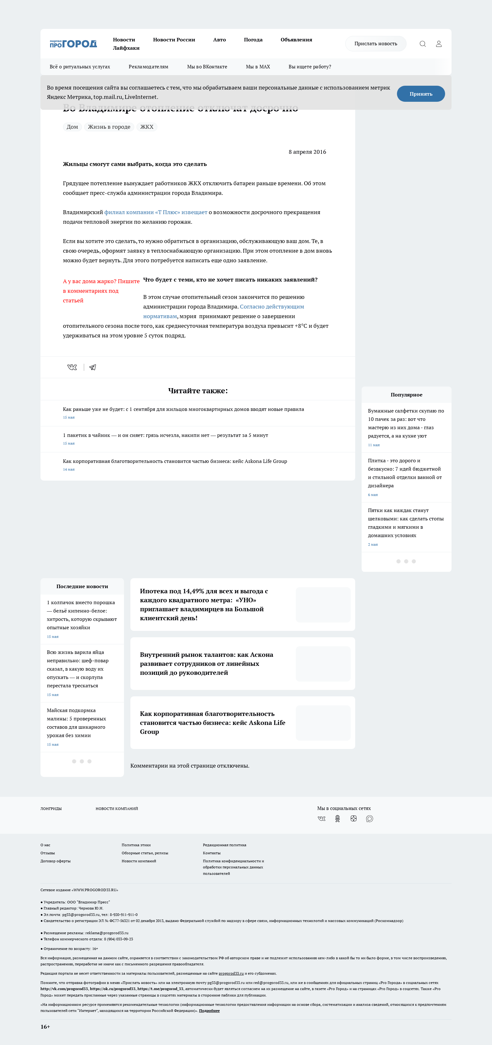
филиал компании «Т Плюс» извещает (155, 212)
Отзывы (47, 852)
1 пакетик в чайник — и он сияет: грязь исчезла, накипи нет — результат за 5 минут (198, 440)
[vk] (72, 367)
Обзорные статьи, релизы (145, 852)
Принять (421, 94)
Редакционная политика (224, 844)
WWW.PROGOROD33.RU (95, 889)
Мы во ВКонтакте (207, 67)
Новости (124, 39)
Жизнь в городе (109, 126)
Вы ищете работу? (310, 67)
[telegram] (94, 367)
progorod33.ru (231, 973)
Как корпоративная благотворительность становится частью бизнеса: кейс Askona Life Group (198, 466)
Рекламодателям (148, 67)
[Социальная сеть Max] (370, 818)
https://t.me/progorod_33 (160, 988)
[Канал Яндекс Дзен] (354, 818)
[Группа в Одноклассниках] (337, 818)
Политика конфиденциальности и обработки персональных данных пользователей (233, 866)
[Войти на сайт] (438, 43)
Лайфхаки (126, 48)
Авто (219, 39)
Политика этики (136, 844)
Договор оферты (55, 860)
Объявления (296, 39)
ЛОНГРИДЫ (51, 808)
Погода (253, 39)
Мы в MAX (258, 67)
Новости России (174, 39)
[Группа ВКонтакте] (321, 818)
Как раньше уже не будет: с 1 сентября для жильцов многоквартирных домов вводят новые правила (198, 414)
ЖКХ (147, 126)
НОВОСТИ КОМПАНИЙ (117, 808)
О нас (45, 844)
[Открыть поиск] (422, 43)
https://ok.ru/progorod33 (113, 988)
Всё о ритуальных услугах (80, 67)
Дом (72, 126)
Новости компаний (139, 860)
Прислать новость (376, 43)
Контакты (212, 852)
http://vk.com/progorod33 (64, 988)
